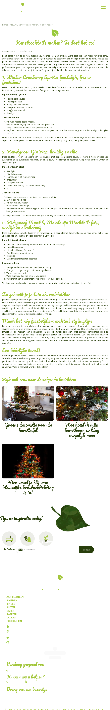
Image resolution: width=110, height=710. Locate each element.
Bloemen (31, 704)
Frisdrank (95, 704)
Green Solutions (49, 700)
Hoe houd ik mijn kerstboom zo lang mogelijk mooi (82, 412)
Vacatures (17, 631)
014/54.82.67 (16, 672)
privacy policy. (82, 559)
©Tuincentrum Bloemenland (21, 700)
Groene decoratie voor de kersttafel (28, 410)
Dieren (42, 704)
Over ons (16, 626)
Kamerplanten (56, 704)
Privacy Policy (97, 700)
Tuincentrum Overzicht (73, 700)
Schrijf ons (33, 672)
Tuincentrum (16, 704)
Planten (71, 704)
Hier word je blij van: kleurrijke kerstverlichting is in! (28, 470)
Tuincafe (16, 637)
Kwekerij (83, 704)
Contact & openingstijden (27, 642)
